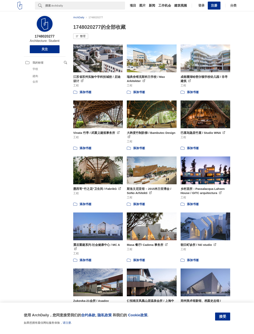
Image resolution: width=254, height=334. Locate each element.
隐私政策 (104, 315)
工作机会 (164, 5)
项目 (133, 5)
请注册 (67, 322)
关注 (44, 49)
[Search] (85, 6)
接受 (222, 317)
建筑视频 (180, 5)
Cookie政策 (137, 315)
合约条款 (88, 315)
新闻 (152, 5)
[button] (80, 36)
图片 (142, 5)
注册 (214, 5)
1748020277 (45, 36)
